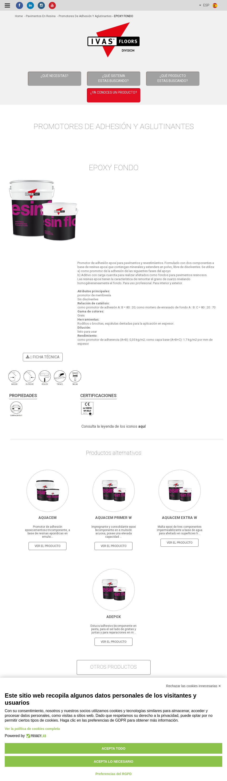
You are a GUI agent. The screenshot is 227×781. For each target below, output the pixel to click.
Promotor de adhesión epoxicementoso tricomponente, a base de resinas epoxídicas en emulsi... (47, 531)
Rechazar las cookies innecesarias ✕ (193, 686)
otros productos (113, 667)
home (19, 16)
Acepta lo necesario (113, 761)
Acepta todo (113, 748)
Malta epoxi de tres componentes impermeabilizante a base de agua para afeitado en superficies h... (179, 530)
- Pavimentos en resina (40, 16)
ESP (208, 5)
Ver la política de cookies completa (32, 729)
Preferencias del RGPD (113, 774)
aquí (142, 426)
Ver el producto (48, 546)
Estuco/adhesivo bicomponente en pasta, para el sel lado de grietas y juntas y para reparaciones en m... (113, 629)
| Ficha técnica (41, 357)
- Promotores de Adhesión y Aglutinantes (84, 16)
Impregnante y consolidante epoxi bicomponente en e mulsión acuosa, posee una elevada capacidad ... (113, 531)
